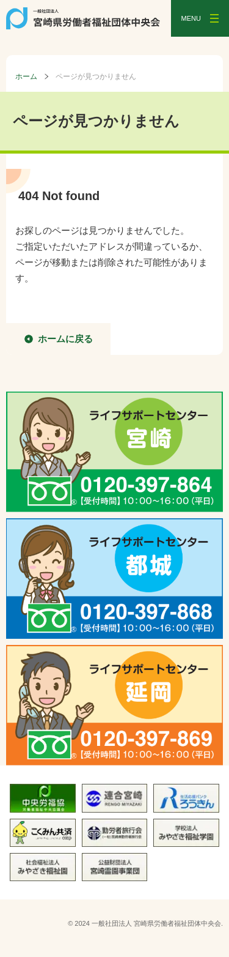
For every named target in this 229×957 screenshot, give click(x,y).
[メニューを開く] (200, 18)
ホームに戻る (65, 338)
